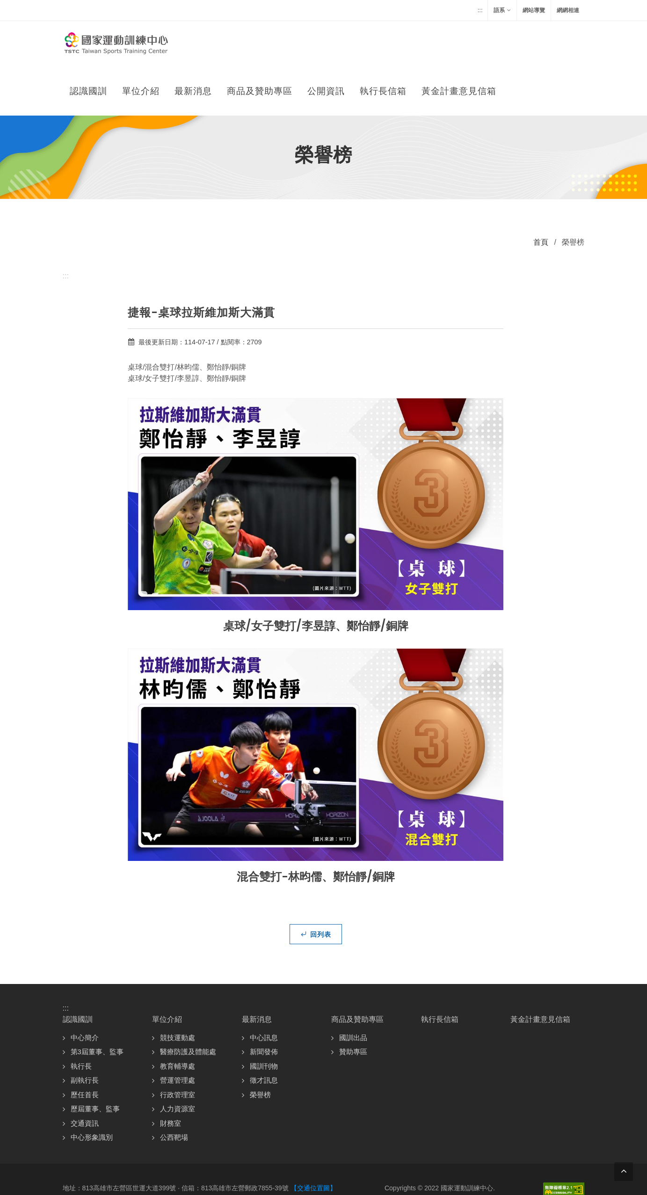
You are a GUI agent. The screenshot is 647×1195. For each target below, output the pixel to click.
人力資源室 (177, 1062)
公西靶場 (174, 1090)
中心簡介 (85, 991)
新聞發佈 (264, 1005)
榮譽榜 (260, 1048)
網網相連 (568, 10)
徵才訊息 (264, 1033)
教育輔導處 (177, 1019)
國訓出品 (353, 991)
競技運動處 (177, 991)
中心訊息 (264, 991)
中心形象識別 (92, 1090)
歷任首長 (85, 1048)
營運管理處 (177, 1033)
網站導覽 (534, 10)
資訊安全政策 (475, 1155)
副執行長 (85, 1033)
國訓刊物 (264, 1019)
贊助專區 (353, 1005)
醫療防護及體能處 (188, 1005)
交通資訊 (85, 1076)
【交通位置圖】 (313, 1141)
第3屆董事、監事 (97, 1005)
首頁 (540, 195)
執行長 (81, 1019)
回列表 (315, 887)
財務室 (170, 1076)
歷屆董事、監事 (95, 1062)
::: (480, 10)
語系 (502, 10)
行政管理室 (177, 1048)
